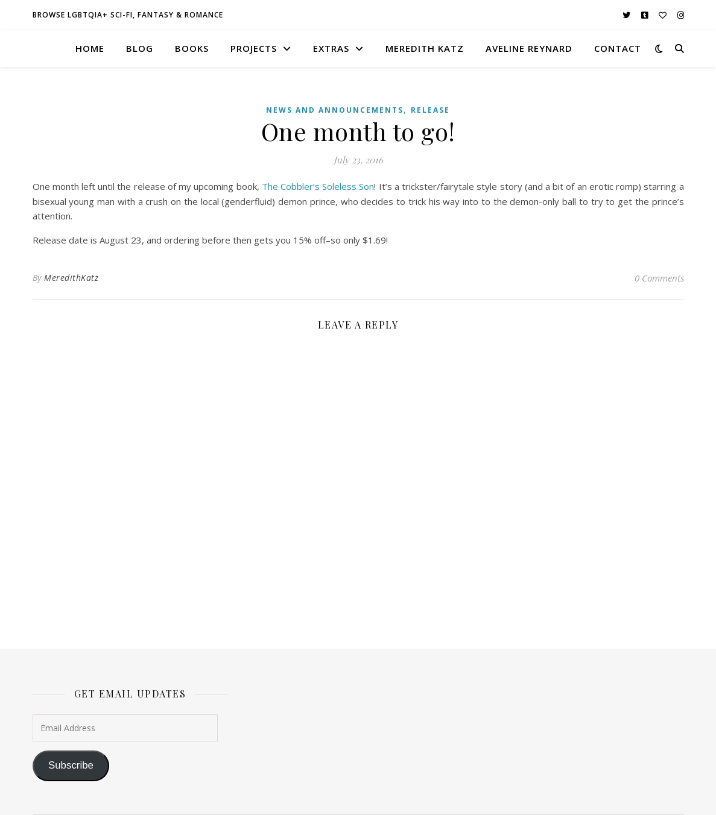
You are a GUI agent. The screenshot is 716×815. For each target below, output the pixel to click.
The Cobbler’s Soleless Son (318, 186)
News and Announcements (335, 110)
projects (253, 48)
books (192, 48)
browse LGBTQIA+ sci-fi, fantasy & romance (128, 15)
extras (331, 48)
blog (139, 48)
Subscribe (70, 765)
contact (617, 48)
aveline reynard (529, 48)
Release (430, 110)
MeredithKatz (71, 277)
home (89, 48)
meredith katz (424, 48)
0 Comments (659, 278)
